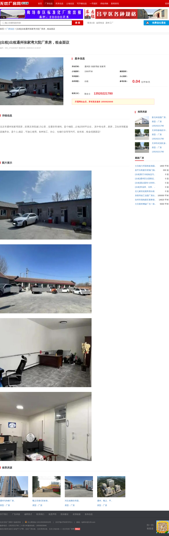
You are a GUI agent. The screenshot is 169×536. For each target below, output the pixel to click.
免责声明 (52, 514)
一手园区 (93, 3)
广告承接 (16, 514)
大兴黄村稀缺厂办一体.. (145, 204)
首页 (40, 3)
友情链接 (77, 514)
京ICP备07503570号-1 (63, 522)
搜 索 (77, 23)
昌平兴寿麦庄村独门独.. (145, 170)
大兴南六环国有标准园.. (145, 166)
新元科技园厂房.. (159, 117)
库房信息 (59, 3)
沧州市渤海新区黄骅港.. (145, 200)
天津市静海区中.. (159, 130)
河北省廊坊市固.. (72, 501)
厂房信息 (49, 3)
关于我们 (4, 514)
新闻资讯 (115, 3)
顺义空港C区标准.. (40, 501)
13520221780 (158, 126)
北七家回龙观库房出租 (145, 191)
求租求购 (104, 3)
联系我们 (40, 514)
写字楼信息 (82, 3)
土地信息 (70, 3)
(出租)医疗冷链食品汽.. (145, 174)
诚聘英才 (28, 514)
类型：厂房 (5, 505)
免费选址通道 (159, 23)
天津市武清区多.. (159, 143)
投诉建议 (64, 514)
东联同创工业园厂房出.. (145, 195)
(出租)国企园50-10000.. (145, 183)
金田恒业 (100, 23)
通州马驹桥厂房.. (7, 501)
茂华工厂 (109, 23)
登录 (167, 3)
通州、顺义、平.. (104, 501)
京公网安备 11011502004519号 (39, 522)
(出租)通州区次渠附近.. (145, 178)
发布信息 (89, 514)
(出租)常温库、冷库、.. (145, 187)
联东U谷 (91, 23)
